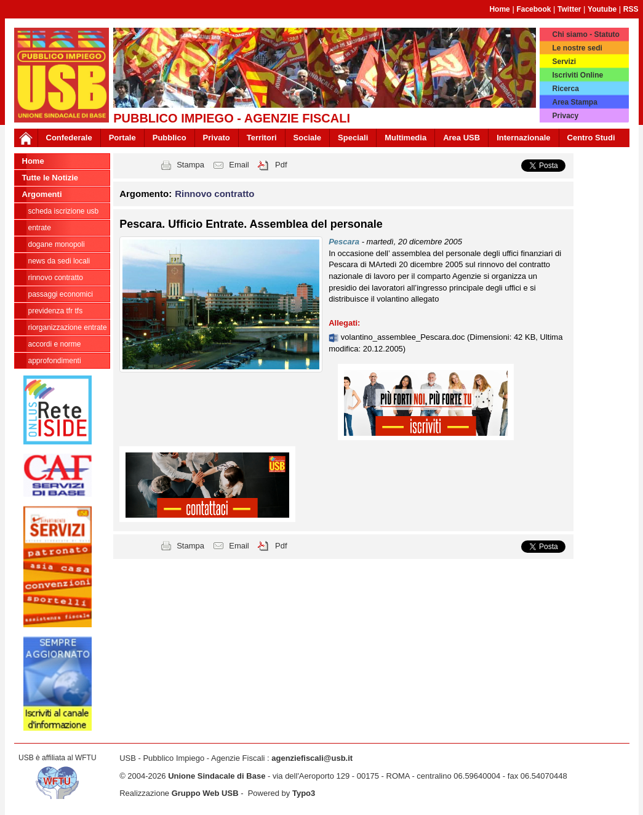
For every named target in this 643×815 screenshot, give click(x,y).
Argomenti (42, 194)
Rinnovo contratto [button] (214, 193)
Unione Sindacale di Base (216, 776)
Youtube (602, 9)
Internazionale (523, 137)
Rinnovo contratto (55, 277)
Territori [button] (262, 137)
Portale (122, 137)
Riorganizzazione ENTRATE (67, 327)
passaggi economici (60, 294)
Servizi (564, 61)
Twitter (569, 9)
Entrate (39, 227)
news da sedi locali (59, 261)
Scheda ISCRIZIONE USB (63, 211)
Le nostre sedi (577, 48)
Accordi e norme (54, 344)
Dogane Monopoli (56, 244)
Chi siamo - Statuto (585, 34)
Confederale (69, 137)
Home (499, 9)
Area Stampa (574, 102)
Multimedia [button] (405, 137)
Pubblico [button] (169, 137)
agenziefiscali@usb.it (312, 758)
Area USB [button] (461, 137)
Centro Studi (591, 137)
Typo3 (303, 793)
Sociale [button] (308, 137)
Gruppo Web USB (205, 793)
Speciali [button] (353, 137)
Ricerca (565, 88)
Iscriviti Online (577, 75)
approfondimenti (54, 360)
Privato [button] (216, 137)
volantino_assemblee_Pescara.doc (404, 337)
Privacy (565, 115)
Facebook (533, 9)
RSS (631, 9)
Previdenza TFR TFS (55, 311)
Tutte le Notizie (50, 177)
